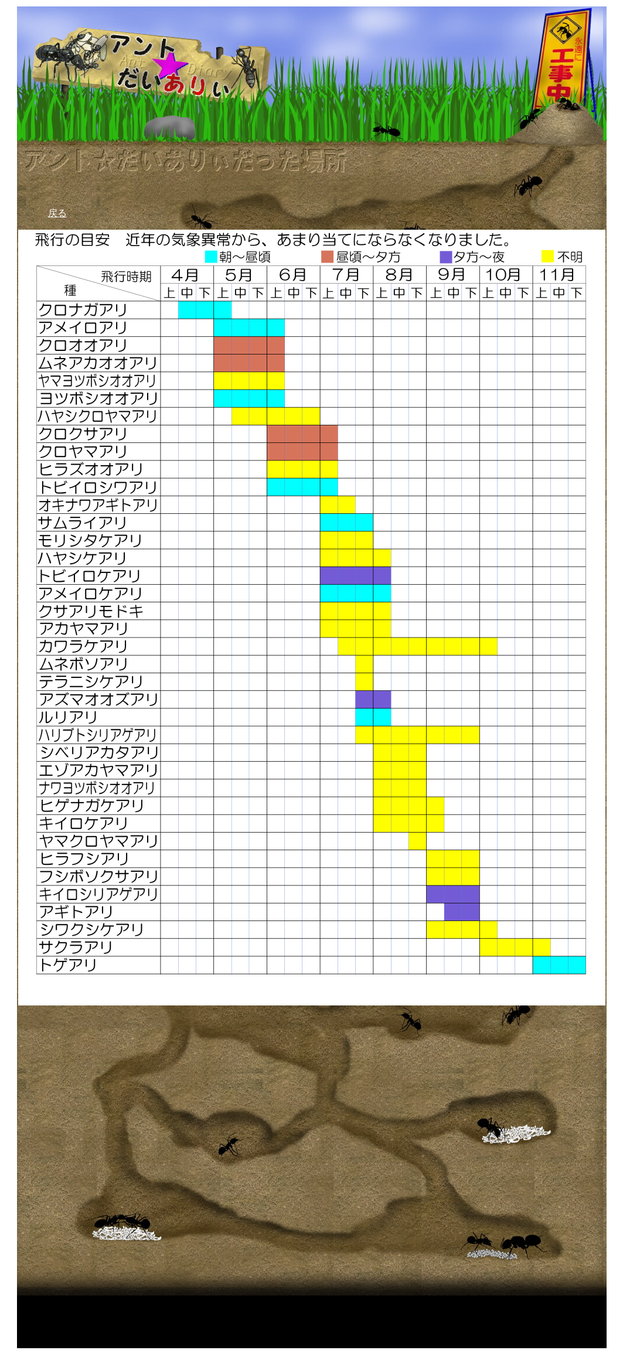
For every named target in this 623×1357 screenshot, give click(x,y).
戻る (57, 213)
